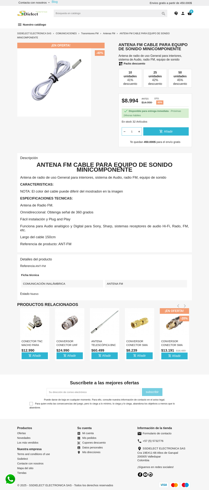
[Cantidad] (132, 131)
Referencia (27, 266)
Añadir (166, 131)
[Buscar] (110, 13)
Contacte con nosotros (30, 463)
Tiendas (21, 472)
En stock (127, 121)
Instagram (150, 474)
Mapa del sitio (25, 468)
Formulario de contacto (154, 433)
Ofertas (21, 433)
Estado (25, 293)
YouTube (145, 474)
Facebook (140, 474)
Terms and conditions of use (33, 454)
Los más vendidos (27, 442)
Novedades (24, 437)
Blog (55, 1)
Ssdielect (22, 458)
